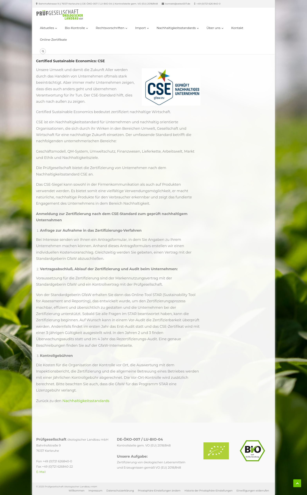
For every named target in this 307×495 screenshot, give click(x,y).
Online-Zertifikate (53, 39)
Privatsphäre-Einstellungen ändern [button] (159, 490)
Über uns (213, 28)
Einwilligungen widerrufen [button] (253, 490)
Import (140, 28)
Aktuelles (47, 28)
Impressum (95, 490)
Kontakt (237, 28)
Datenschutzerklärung (120, 490)
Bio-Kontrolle (75, 28)
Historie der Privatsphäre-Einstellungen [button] (208, 490)
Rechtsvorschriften (110, 28)
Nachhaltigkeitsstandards (176, 28)
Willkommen (77, 490)
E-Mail (41, 472)
